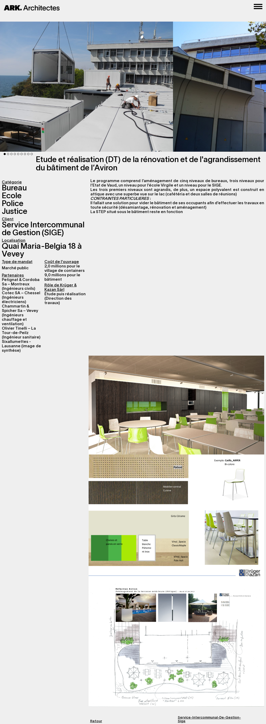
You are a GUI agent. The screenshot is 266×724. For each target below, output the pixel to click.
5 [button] (18, 154)
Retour (96, 721)
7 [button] (25, 154)
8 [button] (28, 154)
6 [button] (22, 154)
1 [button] (5, 154)
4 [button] (15, 154)
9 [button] (32, 154)
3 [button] (11, 154)
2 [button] (8, 154)
